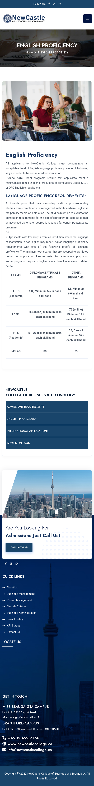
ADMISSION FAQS (18, 443)
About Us (12, 587)
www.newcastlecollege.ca (27, 744)
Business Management (21, 593)
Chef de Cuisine (16, 606)
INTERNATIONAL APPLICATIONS (27, 431)
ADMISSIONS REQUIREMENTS (25, 407)
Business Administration (21, 612)
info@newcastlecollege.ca (27, 749)
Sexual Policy (15, 619)
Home (29, 52)
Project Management (19, 600)
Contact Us (13, 632)
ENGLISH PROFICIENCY (22, 419)
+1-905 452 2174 (20, 738)
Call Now (19, 547)
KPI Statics (13, 625)
